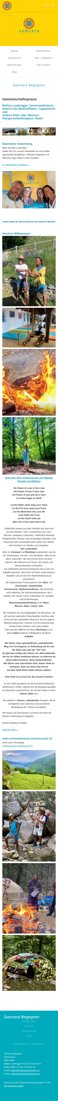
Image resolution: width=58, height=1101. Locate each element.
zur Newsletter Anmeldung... (15, 164)
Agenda (14, 51)
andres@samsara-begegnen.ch (25, 1074)
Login (29, 1036)
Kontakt (28, 1026)
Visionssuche (14, 58)
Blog (14, 72)
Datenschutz (29, 1021)
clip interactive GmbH (13, 1086)
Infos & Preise (43, 65)
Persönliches (29, 1031)
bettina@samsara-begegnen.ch (25, 1070)
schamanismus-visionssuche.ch (17, 746)
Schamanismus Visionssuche (29, 1044)
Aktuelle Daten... (10, 729)
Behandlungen (14, 65)
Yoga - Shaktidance (43, 58)
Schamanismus (43, 51)
